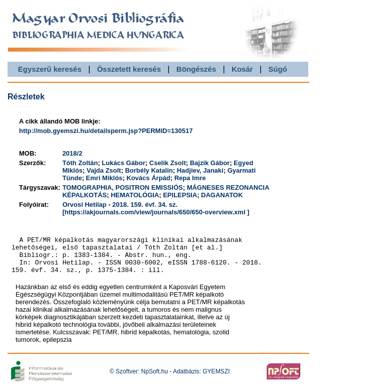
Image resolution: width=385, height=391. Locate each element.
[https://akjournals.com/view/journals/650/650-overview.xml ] (155, 212)
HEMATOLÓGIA (135, 195)
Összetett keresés (129, 69)
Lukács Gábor (123, 163)
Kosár (242, 69)
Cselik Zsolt (167, 163)
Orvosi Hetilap (84, 204)
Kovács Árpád (148, 178)
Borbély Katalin (148, 170)
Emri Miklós (104, 178)
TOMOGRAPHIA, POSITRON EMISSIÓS (122, 187)
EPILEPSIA (180, 195)
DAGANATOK (222, 195)
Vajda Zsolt (104, 170)
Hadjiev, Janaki (200, 170)
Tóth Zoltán (80, 163)
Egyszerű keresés (50, 69)
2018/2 (72, 153)
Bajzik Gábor (210, 163)
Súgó (277, 69)
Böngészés (196, 69)
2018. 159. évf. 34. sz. (144, 204)
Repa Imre (190, 178)
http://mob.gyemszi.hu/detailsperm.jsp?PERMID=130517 (105, 131)
